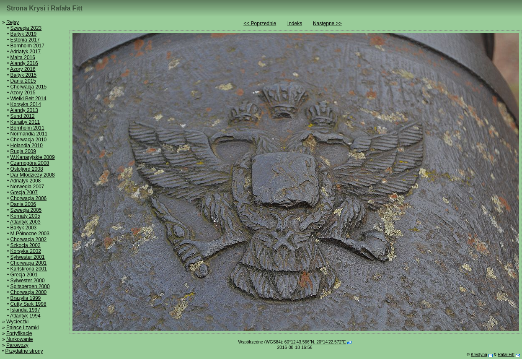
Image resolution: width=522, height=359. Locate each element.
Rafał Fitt (506, 354)
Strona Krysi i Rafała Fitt (45, 8)
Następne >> (327, 23)
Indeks (294, 23)
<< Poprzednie (259, 23)
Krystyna (479, 354)
